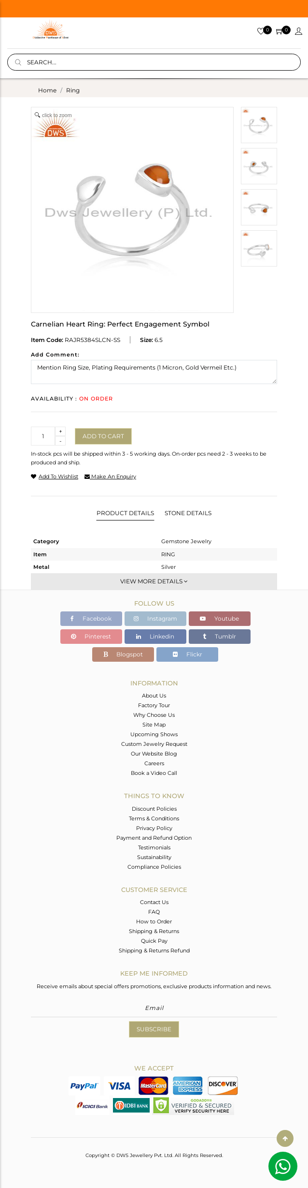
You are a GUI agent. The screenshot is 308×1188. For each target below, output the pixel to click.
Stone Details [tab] (188, 513)
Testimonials (154, 847)
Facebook (91, 618)
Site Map (154, 724)
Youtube (219, 618)
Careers (154, 763)
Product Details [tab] (125, 513)
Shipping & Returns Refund (154, 950)
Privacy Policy (154, 828)
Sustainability (154, 857)
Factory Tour (154, 705)
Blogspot (123, 654)
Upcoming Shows (154, 734)
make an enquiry (110, 476)
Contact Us (154, 902)
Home (47, 90)
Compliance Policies (154, 866)
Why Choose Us (154, 715)
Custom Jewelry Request (154, 744)
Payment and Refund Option (154, 837)
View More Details (154, 581)
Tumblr (219, 636)
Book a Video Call (154, 773)
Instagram (155, 618)
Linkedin (155, 636)
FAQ (154, 911)
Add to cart (103, 436)
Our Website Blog (154, 753)
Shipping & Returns (154, 931)
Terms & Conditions (154, 818)
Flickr (187, 654)
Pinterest (91, 636)
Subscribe (154, 1029)
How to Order (154, 921)
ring (73, 90)
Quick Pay (154, 940)
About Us (154, 695)
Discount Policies (154, 808)
